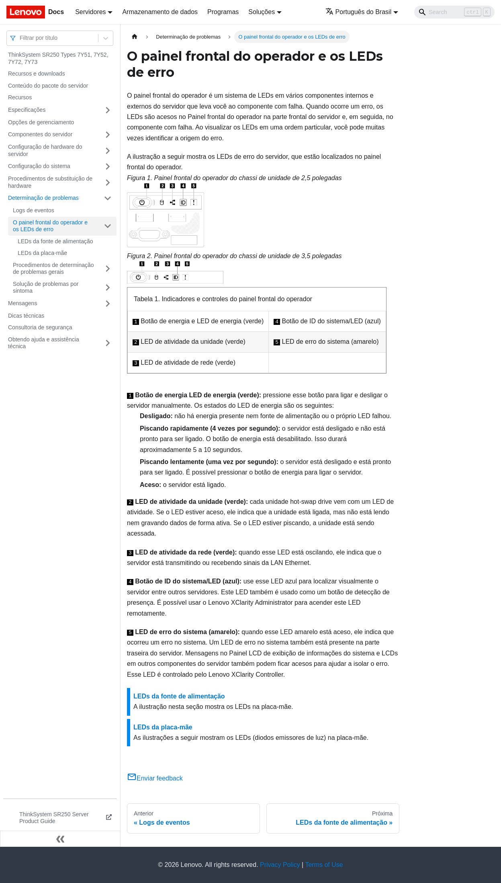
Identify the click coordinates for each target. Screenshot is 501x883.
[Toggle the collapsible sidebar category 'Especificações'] (108, 110)
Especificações (26, 110)
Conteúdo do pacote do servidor (48, 85)
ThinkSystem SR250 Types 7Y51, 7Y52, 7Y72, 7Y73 (58, 58)
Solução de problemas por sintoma (45, 287)
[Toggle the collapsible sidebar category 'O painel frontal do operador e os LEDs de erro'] (108, 226)
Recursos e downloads (36, 73)
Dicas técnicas (26, 315)
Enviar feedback (155, 778)
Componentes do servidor (40, 134)
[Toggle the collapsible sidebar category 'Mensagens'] (108, 303)
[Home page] (134, 37)
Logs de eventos (33, 210)
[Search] (454, 12)
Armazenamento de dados (160, 11)
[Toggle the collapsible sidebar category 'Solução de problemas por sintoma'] (108, 287)
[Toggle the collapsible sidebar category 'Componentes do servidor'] (108, 134)
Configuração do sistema (39, 166)
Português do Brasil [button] (358, 11)
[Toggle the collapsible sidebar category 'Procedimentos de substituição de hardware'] (108, 182)
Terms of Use (324, 864)
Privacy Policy (280, 864)
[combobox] (20, 38)
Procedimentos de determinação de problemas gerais (53, 268)
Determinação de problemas (43, 198)
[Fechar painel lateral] (60, 839)
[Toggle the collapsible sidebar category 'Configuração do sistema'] (108, 166)
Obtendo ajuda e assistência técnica (43, 343)
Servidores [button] (90, 11)
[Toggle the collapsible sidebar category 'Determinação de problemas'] (108, 198)
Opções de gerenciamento (41, 122)
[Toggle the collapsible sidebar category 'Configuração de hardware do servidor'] (108, 150)
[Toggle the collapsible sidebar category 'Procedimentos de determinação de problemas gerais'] (108, 268)
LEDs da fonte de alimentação (55, 241)
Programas (223, 11)
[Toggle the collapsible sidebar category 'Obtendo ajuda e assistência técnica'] (108, 343)
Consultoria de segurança (40, 327)
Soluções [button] (261, 11)
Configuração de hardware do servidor (45, 150)
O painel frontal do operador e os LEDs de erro (50, 226)
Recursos (20, 97)
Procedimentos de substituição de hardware (50, 182)
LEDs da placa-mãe (42, 253)
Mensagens (22, 303)
